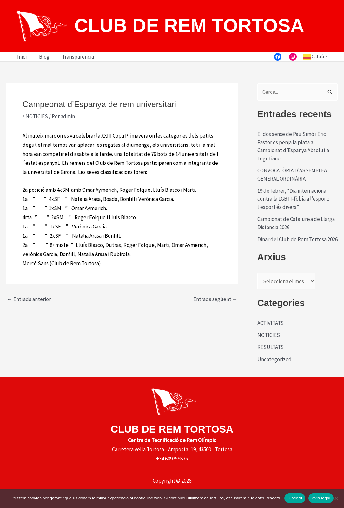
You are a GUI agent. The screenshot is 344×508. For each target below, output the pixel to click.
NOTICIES (36, 116)
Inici (21, 56)
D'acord (295, 498)
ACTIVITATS (270, 322)
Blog (42, 56)
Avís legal (321, 498)
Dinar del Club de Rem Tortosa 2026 (297, 239)
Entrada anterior (29, 299)
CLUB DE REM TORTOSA (189, 25)
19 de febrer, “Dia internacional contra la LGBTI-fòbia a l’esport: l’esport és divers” (293, 198)
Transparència (74, 56)
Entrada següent (215, 299)
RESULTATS (270, 347)
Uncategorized (274, 359)
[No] (336, 498)
